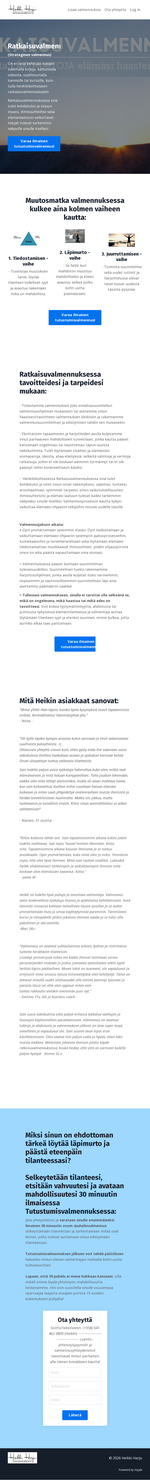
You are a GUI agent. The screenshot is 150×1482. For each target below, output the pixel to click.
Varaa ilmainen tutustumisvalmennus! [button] (34, 144)
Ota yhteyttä (115, 9)
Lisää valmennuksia (84, 9)
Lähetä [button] (75, 1417)
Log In (135, 9)
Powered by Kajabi (130, 1472)
